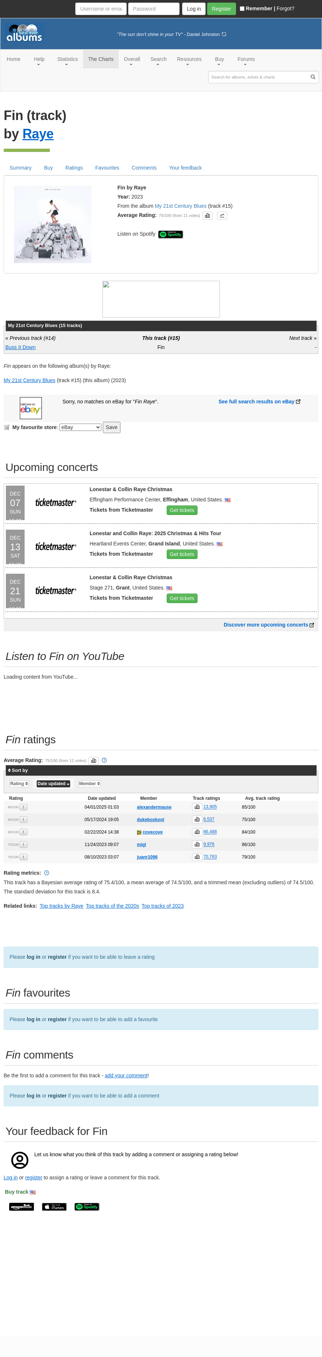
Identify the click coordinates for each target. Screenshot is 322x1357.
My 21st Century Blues (181, 226)
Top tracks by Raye (61, 926)
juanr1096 (147, 877)
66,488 (210, 852)
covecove (152, 852)
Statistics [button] (67, 60)
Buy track (17, 1212)
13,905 (210, 827)
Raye (38, 154)
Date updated (53, 803)
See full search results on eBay (256, 422)
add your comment (126, 1096)
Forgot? (285, 8)
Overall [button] (132, 60)
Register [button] (221, 9)
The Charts (100, 59)
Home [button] (13, 59)
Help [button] (39, 60)
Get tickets (182, 530)
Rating (19, 803)
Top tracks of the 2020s (112, 926)
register (57, 977)
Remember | (257, 8)
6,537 (208, 839)
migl (141, 864)
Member (89, 803)
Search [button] (159, 60)
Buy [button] (219, 60)
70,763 (210, 877)
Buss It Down (21, 367)
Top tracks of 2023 (163, 926)
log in (33, 977)
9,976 (208, 864)
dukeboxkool (150, 839)
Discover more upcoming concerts (266, 645)
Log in (11, 1198)
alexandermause (154, 827)
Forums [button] (246, 60)
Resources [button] (189, 60)
